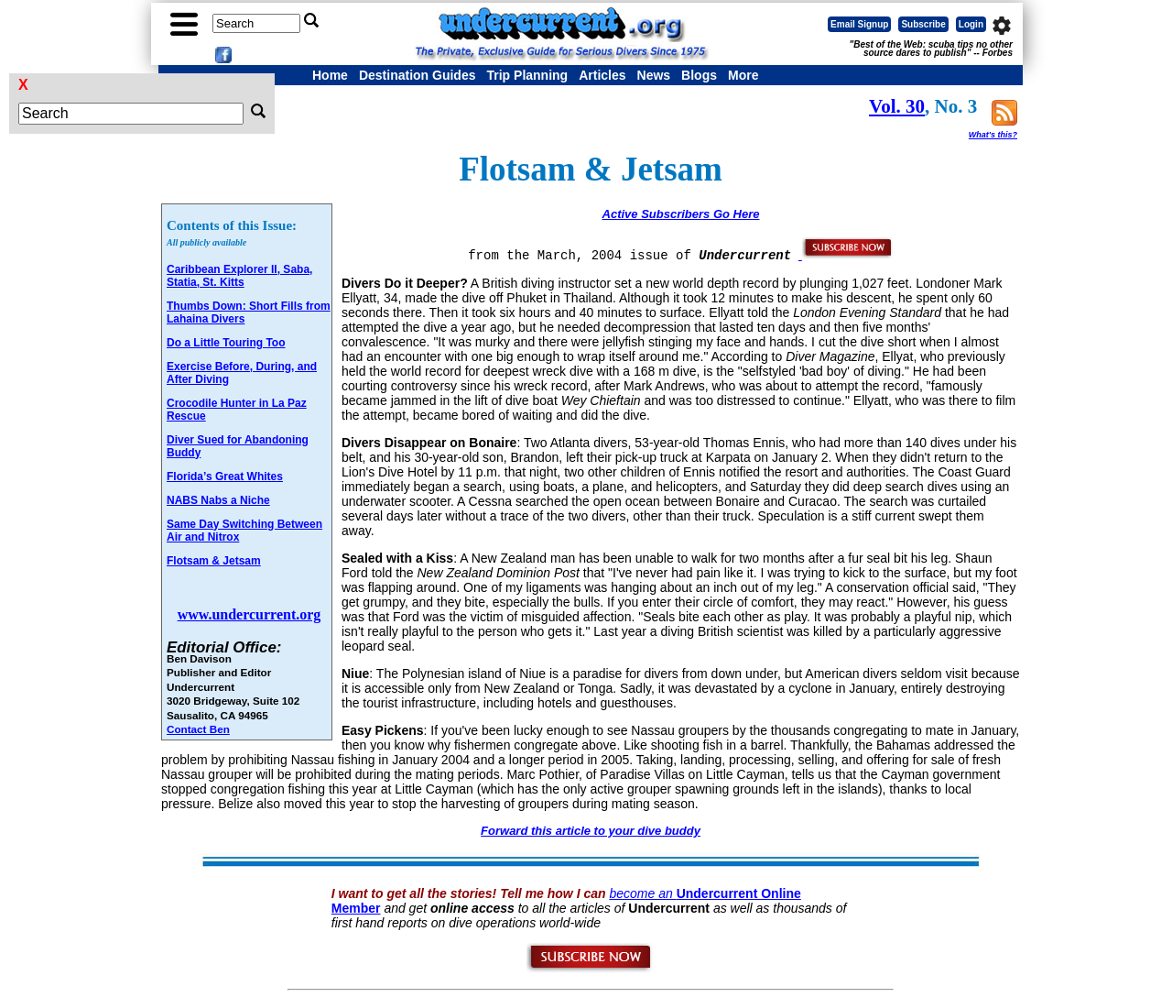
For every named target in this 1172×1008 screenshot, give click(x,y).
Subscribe (923, 24)
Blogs (699, 75)
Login (971, 24)
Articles (602, 75)
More (743, 75)
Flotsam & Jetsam (214, 560)
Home (330, 75)
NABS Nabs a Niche (218, 500)
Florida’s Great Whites (225, 476)
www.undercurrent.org (249, 614)
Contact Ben (198, 729)
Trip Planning (527, 75)
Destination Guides (417, 75)
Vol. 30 (897, 106)
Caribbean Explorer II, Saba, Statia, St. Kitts (239, 276)
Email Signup (859, 24)
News (654, 75)
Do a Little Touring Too (226, 342)
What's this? (993, 134)
